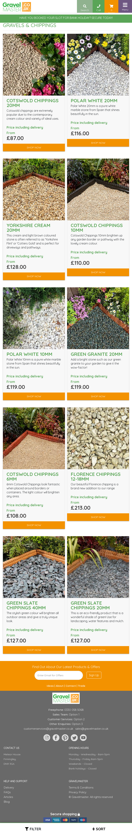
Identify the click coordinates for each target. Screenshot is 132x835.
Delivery (9, 787)
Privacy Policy (77, 792)
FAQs (7, 792)
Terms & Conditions (81, 787)
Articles (8, 797)
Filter (35, 829)
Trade (81, 686)
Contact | (72, 686)
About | (61, 686)
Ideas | (51, 686)
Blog (7, 801)
